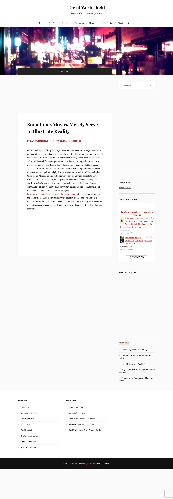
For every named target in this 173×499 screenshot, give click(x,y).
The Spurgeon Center (29, 436)
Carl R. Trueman (125, 230)
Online (125, 187)
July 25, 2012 (62, 141)
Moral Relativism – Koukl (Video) (135, 364)
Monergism (25, 407)
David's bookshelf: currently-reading (137, 213)
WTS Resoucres (27, 418)
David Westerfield (86, 7)
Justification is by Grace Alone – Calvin (85, 430)
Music (91, 23)
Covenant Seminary (29, 413)
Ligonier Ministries (28, 441)
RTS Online (25, 424)
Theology (65, 23)
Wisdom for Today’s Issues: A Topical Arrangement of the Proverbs (138, 240)
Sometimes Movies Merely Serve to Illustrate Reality (59, 127)
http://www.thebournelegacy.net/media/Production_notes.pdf (53, 194)
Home (40, 23)
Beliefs (51, 23)
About (120, 23)
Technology (79, 23)
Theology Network (28, 447)
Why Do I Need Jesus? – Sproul (81, 424)
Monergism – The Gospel (79, 407)
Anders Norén (103, 464)
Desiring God (26, 430)
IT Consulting (107, 23)
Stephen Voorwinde (126, 246)
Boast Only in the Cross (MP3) (134, 349)
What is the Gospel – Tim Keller (82, 418)
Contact (131, 23)
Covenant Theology (77, 413)
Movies (77, 141)
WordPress (80, 464)
